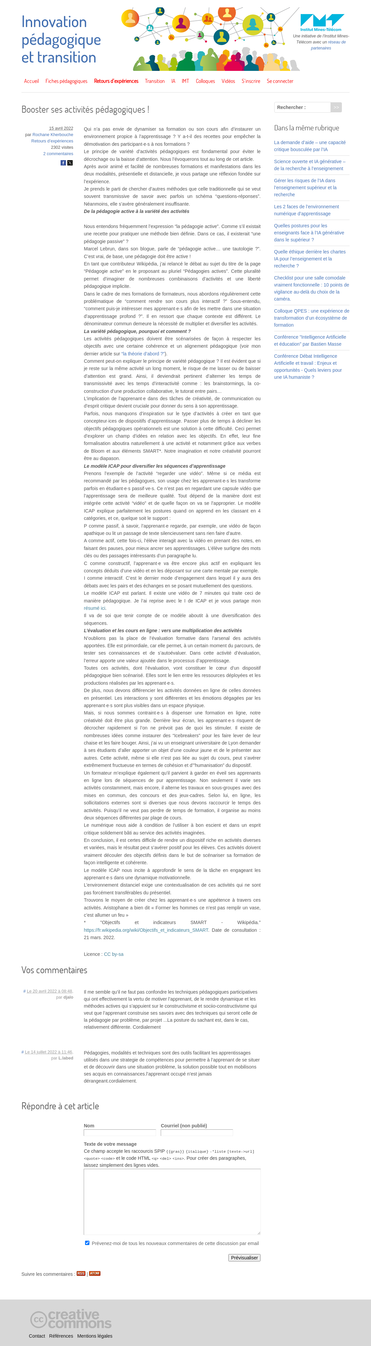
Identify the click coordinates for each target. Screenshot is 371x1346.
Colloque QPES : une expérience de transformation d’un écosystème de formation (312, 318)
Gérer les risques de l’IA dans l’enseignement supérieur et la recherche (305, 187)
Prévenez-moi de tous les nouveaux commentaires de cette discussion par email (175, 1243)
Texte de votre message (110, 1144)
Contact (37, 1336)
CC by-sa (113, 954)
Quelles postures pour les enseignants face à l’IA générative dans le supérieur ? (309, 232)
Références (61, 1336)
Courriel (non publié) (184, 1125)
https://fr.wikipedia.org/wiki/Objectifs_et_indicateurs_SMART (146, 930)
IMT (185, 81)
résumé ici (94, 608)
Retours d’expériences (116, 81)
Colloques (205, 81)
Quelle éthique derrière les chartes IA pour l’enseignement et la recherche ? (310, 258)
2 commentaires (58, 153)
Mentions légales (95, 1336)
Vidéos (228, 81)
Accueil (31, 81)
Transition (155, 81)
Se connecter (280, 81)
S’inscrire (251, 81)
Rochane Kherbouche (52, 134)
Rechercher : (291, 107)
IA (173, 81)
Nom (89, 1125)
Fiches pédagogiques (66, 81)
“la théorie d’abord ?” (143, 353)
